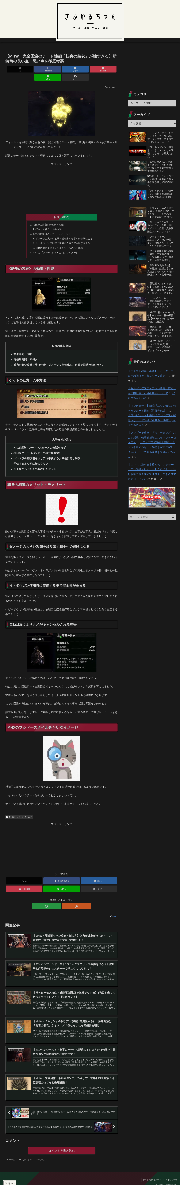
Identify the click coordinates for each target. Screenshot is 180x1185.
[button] (109, 69)
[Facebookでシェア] (33, 69)
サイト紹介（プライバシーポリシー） (159, 1175)
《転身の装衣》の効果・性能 (48, 216)
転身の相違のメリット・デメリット (52, 226)
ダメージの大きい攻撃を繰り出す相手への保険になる (63, 231)
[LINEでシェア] (90, 69)
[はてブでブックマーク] (52, 69)
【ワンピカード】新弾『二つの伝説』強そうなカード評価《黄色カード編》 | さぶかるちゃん (152, 420)
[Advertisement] (61, 179)
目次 (57, 209)
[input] (152, 517)
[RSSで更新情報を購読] (65, 899)
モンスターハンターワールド (19, 810)
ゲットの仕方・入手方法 (48, 221)
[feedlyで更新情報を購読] (58, 899)
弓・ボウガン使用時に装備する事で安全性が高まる (62, 236)
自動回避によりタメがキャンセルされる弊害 (59, 240)
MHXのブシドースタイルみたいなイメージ (55, 245)
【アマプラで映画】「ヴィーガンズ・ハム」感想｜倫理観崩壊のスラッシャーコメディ (152, 437)
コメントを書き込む (61, 1147)
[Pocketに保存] (71, 69)
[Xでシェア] (14, 69)
